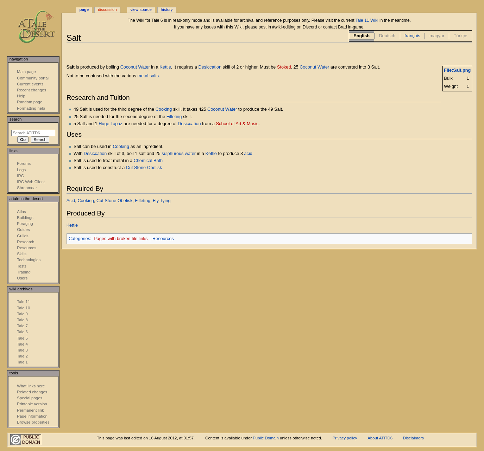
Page (84, 9)
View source (140, 9)
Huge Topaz (110, 123)
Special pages (29, 398)
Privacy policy (345, 438)
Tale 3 (22, 350)
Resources (163, 238)
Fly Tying (162, 200)
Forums (24, 163)
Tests (21, 266)
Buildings (25, 217)
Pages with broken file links (120, 238)
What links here (31, 386)
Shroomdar (27, 188)
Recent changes (31, 90)
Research (25, 242)
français (412, 35)
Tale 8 (22, 320)
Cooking (164, 109)
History (167, 9)
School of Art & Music (237, 123)
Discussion (107, 9)
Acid (71, 200)
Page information (32, 416)
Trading (23, 272)
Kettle (165, 67)
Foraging (25, 223)
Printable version (32, 404)
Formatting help (31, 108)
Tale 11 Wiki (367, 20)
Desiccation (209, 67)
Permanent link (30, 410)
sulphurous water (179, 153)
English (361, 35)
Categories (79, 238)
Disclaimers (413, 438)
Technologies (28, 260)
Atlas (21, 212)
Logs (21, 170)
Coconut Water (135, 67)
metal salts (148, 75)
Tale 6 (22, 332)
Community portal (33, 78)
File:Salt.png (457, 70)
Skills (21, 254)
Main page (26, 72)
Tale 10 (23, 308)
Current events (30, 84)
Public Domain (266, 438)
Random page (29, 102)
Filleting (174, 116)
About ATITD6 (379, 438)
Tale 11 (23, 301)
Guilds (22, 236)
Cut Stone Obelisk (144, 167)
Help (21, 96)
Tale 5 (22, 338)
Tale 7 (22, 326)
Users (22, 278)
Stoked (284, 67)
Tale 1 (22, 362)
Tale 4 (22, 344)
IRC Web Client (31, 182)
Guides (23, 229)
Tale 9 (22, 314)
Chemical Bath (148, 160)
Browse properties (33, 422)
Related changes (32, 392)
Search (16, 119)
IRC (20, 176)
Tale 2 (22, 356)
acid (248, 153)
